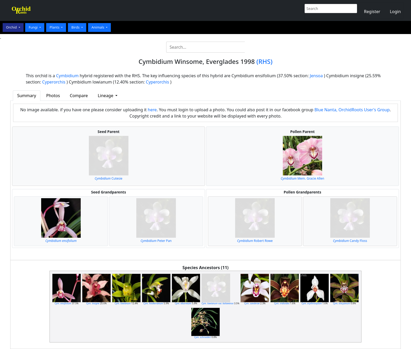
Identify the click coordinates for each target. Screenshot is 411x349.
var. (218, 303)
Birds (75, 27)
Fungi (34, 27)
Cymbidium (67, 76)
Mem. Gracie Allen (302, 178)
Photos (53, 95)
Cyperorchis (54, 82)
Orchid (12, 27)
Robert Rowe (255, 241)
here (152, 110)
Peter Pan (155, 241)
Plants (55, 27)
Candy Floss (350, 241)
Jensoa (316, 76)
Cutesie (108, 178)
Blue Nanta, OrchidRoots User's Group (352, 110)
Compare (79, 95)
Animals (98, 27)
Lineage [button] (106, 95)
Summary (26, 95)
